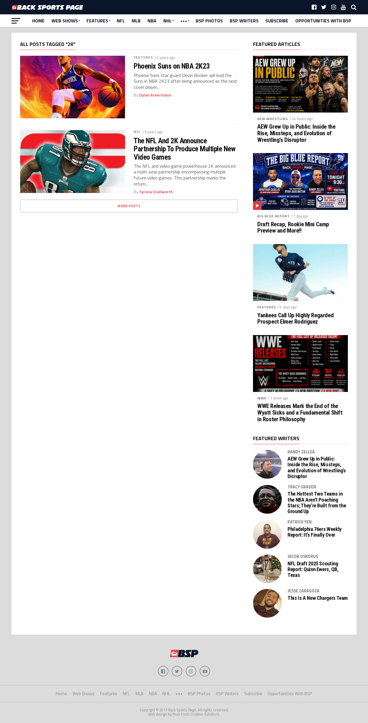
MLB (136, 20)
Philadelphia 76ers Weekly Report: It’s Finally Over (315, 532)
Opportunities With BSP (323, 20)
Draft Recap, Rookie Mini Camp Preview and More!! (293, 227)
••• (183, 20)
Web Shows (64, 20)
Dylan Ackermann (155, 95)
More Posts (129, 206)
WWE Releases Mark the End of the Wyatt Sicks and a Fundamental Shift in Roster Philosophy (299, 413)
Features (97, 20)
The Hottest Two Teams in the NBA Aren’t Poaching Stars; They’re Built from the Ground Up (317, 502)
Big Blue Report (273, 216)
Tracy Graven (302, 487)
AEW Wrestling (272, 118)
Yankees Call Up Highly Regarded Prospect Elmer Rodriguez (295, 318)
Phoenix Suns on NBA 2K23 (172, 66)
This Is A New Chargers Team (318, 598)
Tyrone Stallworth (156, 192)
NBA (151, 20)
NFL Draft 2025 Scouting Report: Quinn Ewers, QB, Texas (313, 569)
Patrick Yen (300, 522)
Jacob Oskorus (303, 556)
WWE (262, 398)
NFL (121, 20)
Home (38, 20)
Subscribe (276, 20)
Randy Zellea (301, 452)
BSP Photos (209, 20)
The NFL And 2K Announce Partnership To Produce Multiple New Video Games (184, 149)
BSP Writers (244, 20)
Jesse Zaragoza (303, 591)
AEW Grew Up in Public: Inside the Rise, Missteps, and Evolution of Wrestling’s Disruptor (296, 133)
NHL (167, 20)
